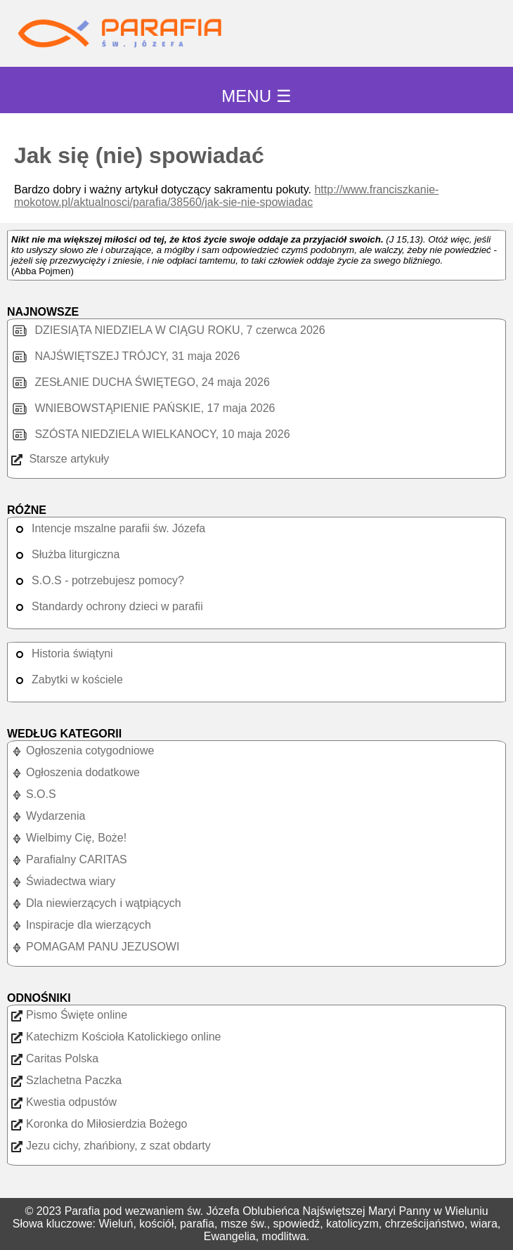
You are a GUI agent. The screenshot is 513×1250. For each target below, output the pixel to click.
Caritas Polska (54, 1058)
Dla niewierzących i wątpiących (96, 903)
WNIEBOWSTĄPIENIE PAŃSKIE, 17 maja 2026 (143, 408)
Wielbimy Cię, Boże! (68, 838)
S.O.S (33, 794)
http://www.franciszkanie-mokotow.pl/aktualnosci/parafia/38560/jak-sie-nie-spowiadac (226, 195)
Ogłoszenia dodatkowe (75, 772)
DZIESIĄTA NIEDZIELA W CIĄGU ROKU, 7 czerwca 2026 (168, 330)
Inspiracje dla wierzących (81, 925)
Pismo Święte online (69, 1015)
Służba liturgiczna (65, 554)
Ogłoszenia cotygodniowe (82, 750)
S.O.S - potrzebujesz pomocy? (97, 580)
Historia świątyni (62, 653)
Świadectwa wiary (63, 881)
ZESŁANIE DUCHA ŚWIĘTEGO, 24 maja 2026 (140, 382)
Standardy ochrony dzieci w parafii (107, 606)
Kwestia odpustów (64, 1102)
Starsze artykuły (60, 459)
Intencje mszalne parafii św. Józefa (108, 528)
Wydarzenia (48, 816)
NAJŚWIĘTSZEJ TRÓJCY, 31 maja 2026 (125, 356)
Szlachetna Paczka (66, 1080)
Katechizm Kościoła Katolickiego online (116, 1037)
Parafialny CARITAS (69, 859)
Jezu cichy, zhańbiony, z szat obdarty (111, 1146)
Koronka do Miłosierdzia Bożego (99, 1124)
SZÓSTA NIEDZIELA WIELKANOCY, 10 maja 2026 (150, 434)
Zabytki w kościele (67, 679)
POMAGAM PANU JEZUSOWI (95, 947)
